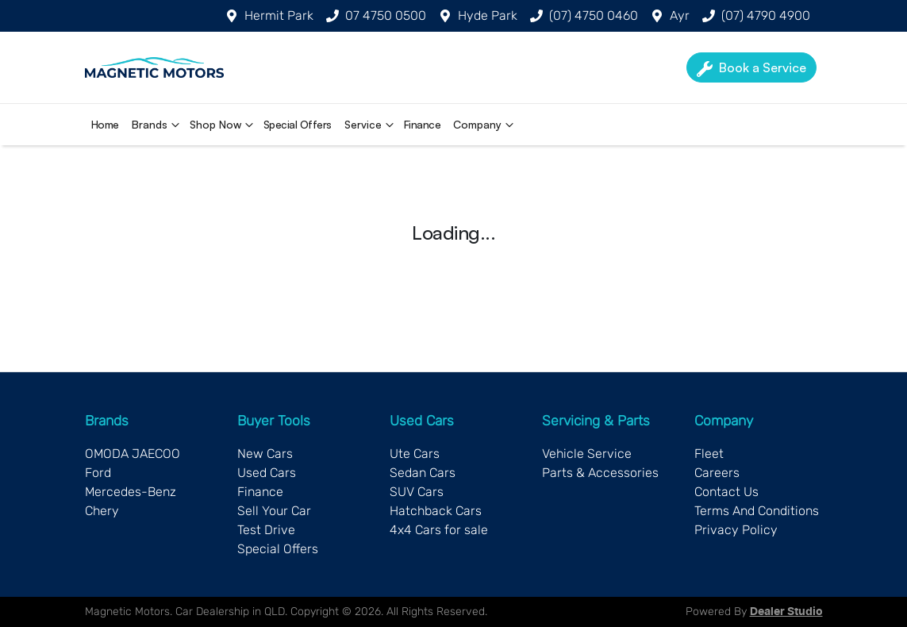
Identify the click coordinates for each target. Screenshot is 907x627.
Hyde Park (487, 15)
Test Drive (266, 529)
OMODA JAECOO (132, 453)
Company (485, 125)
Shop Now (223, 125)
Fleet (709, 453)
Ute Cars (415, 453)
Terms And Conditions (756, 510)
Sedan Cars (422, 472)
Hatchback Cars (436, 510)
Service (371, 125)
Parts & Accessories (600, 472)
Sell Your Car (274, 510)
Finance (422, 124)
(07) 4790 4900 (765, 15)
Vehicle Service (587, 453)
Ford (98, 472)
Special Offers (297, 124)
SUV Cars (417, 491)
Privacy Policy (736, 529)
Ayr (680, 15)
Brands (157, 125)
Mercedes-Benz (130, 491)
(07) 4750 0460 (593, 15)
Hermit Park (278, 15)
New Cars (265, 453)
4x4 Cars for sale (439, 529)
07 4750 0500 (385, 15)
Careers (717, 472)
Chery (102, 510)
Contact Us (726, 491)
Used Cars (266, 472)
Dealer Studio (786, 611)
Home (105, 124)
